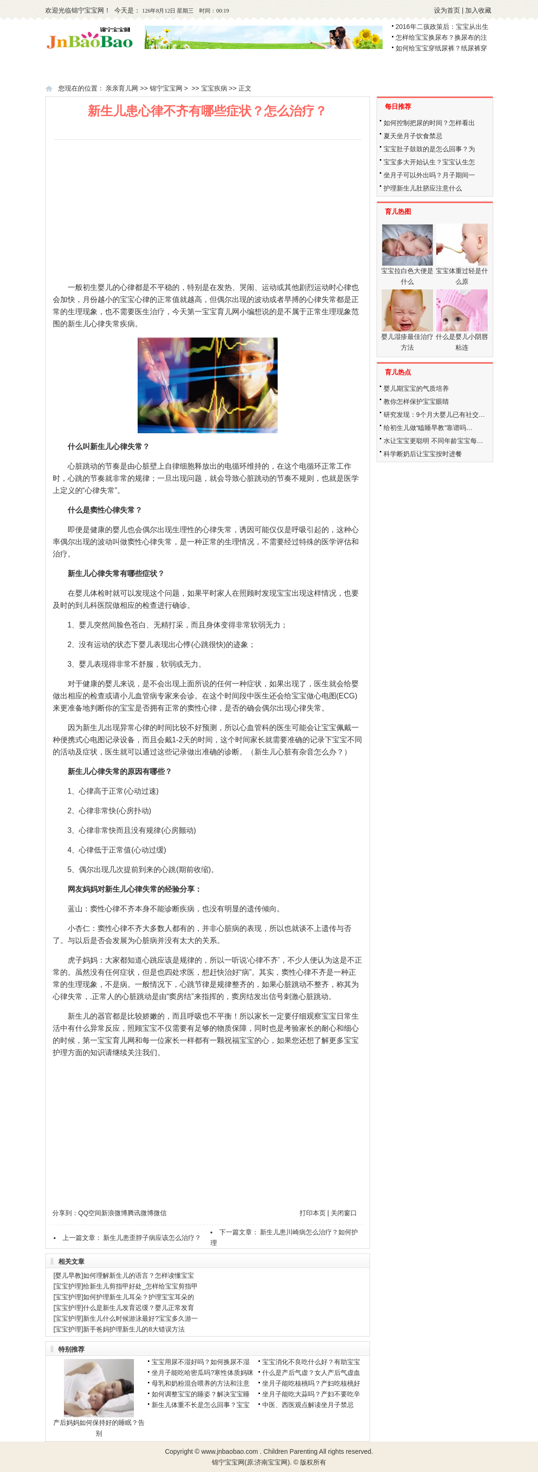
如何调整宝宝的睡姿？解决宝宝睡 (201, 1394)
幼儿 (384, 68)
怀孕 (156, 68)
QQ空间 (90, 1213)
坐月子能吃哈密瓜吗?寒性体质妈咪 (202, 1372)
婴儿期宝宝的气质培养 (416, 388)
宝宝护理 (68, 1286)
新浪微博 (114, 1213)
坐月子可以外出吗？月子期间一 (429, 175)
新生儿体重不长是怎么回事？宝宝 (201, 1405)
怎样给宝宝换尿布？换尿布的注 (441, 37)
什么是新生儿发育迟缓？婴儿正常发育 (138, 1307)
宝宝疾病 (214, 88)
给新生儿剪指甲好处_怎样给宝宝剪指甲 (140, 1286)
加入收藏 (478, 10)
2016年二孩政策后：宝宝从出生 (442, 26)
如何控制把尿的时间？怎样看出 (429, 123)
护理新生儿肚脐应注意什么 (423, 188)
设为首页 (447, 10)
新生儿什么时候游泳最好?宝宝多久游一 (140, 1318)
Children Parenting (291, 1451)
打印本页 (313, 1213)
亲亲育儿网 (121, 88)
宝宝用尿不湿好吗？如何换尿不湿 (201, 1362)
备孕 (92, 68)
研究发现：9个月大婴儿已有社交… (434, 414)
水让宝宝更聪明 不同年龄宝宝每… (433, 440)
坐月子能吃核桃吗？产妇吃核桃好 (311, 1383)
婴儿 (311, 68)
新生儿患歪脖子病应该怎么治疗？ (152, 1237)
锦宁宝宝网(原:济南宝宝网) (251, 1462)
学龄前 (459, 68)
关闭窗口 (344, 1213)
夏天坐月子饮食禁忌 (413, 136)
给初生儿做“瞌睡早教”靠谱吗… (428, 427)
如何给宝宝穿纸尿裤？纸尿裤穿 (441, 48)
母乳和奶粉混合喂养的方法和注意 (201, 1383)
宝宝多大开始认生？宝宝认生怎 (429, 162)
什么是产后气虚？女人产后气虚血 (311, 1372)
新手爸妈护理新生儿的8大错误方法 (134, 1329)
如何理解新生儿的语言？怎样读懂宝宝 (138, 1275)
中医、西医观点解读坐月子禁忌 (308, 1405)
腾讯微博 (140, 1213)
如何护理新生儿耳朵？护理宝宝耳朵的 (138, 1297)
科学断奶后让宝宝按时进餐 (423, 454)
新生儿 (236, 68)
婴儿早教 (68, 1275)
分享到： (65, 1213)
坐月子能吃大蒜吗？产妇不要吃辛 (311, 1394)
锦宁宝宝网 (87, 10)
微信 (160, 1213)
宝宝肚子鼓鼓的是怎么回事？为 (429, 149)
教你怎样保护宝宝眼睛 (416, 401)
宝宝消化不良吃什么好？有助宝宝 (311, 1362)
